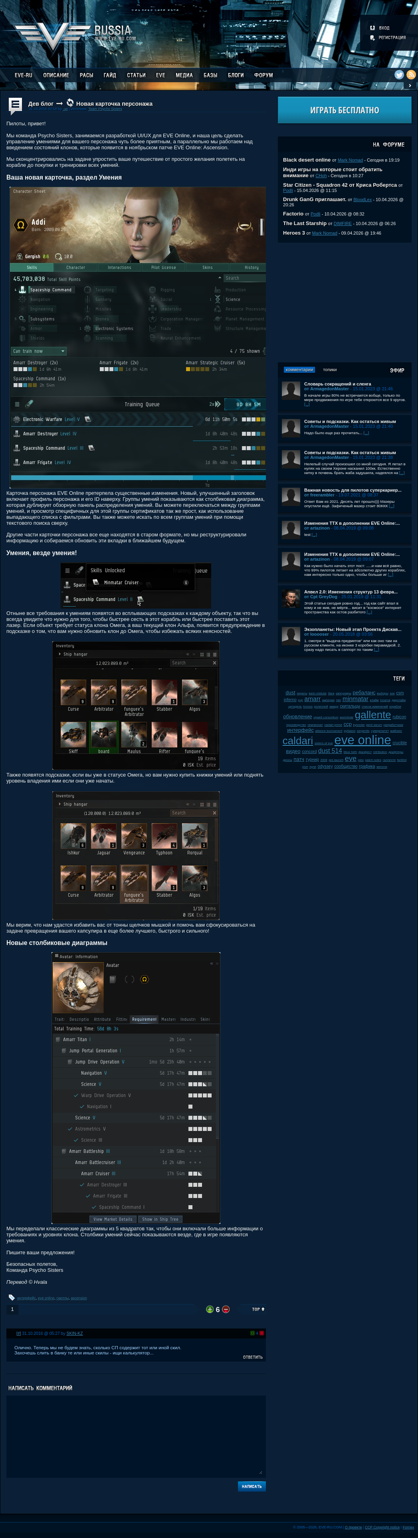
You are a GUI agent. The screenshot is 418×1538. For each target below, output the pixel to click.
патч (298, 759)
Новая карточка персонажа (114, 104)
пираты (302, 693)
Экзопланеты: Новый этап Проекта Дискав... (353, 629)
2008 (323, 760)
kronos (308, 706)
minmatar (355, 699)
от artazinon (317, 528)
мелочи (381, 767)
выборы (382, 693)
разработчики (393, 725)
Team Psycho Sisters (105, 109)
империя (328, 700)
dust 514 (330, 750)
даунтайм (399, 700)
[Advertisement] (345, 302)
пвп (338, 700)
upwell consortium (325, 717)
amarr (313, 699)
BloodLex (362, 199)
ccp (348, 724)
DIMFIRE (343, 223)
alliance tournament (329, 731)
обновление (297, 717)
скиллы (63, 1298)
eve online (46, 1298)
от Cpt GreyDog (320, 596)
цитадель (295, 706)
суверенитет (380, 731)
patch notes (373, 760)
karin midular (318, 693)
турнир (312, 759)
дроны (287, 760)
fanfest (401, 760)
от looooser (316, 634)
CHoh (321, 175)
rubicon (399, 717)
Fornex (408, 1527)
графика (367, 766)
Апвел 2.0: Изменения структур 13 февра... (351, 591)
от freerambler (319, 494)
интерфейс (27, 1298)
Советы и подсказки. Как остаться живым (350, 421)
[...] (307, 404)
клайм (374, 700)
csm (400, 693)
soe (392, 693)
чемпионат (315, 725)
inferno (290, 700)
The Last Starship (305, 223)
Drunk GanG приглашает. (315, 199)
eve (351, 759)
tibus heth (350, 752)
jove (305, 767)
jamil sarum (374, 725)
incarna (385, 700)
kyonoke (359, 725)
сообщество (345, 766)
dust (290, 693)
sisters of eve (324, 743)
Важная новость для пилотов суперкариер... (353, 490)
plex (361, 760)
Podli (288, 190)
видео (293, 751)
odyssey (325, 766)
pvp (300, 700)
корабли (395, 706)
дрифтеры (395, 752)
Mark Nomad (350, 160)
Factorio (293, 214)
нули (312, 767)
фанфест (365, 752)
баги (331, 693)
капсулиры (343, 693)
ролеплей (321, 706)
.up (65, 109)
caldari (298, 741)
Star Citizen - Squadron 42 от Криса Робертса (340, 185)
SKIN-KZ (75, 1333)
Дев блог (40, 104)
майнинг (396, 731)
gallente (373, 715)
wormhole (346, 717)
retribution (380, 752)
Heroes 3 (294, 233)
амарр (334, 706)
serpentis (363, 731)
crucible (399, 743)
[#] (18, 1333)
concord (309, 751)
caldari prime (333, 725)
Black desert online (307, 160)
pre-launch (336, 760)
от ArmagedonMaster (326, 388)
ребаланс (364, 693)
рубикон (349, 731)
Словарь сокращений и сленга (337, 384)
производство (296, 725)
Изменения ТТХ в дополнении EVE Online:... (352, 523)
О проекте (353, 1527)
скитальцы (350, 706)
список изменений (375, 706)
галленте (389, 760)
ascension (79, 1298)
